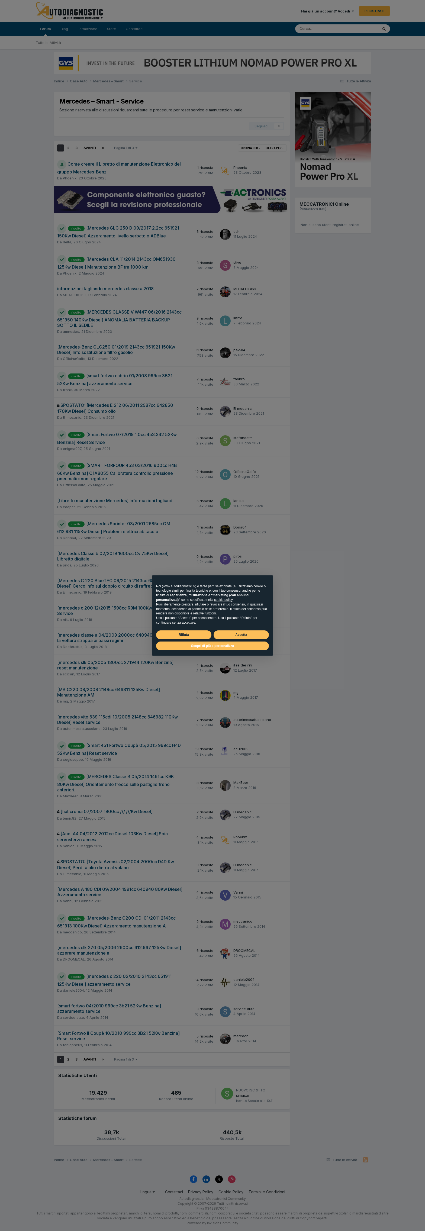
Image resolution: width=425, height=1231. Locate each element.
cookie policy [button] (223, 600)
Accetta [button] (241, 635)
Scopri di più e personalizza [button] (212, 646)
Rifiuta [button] (184, 635)
